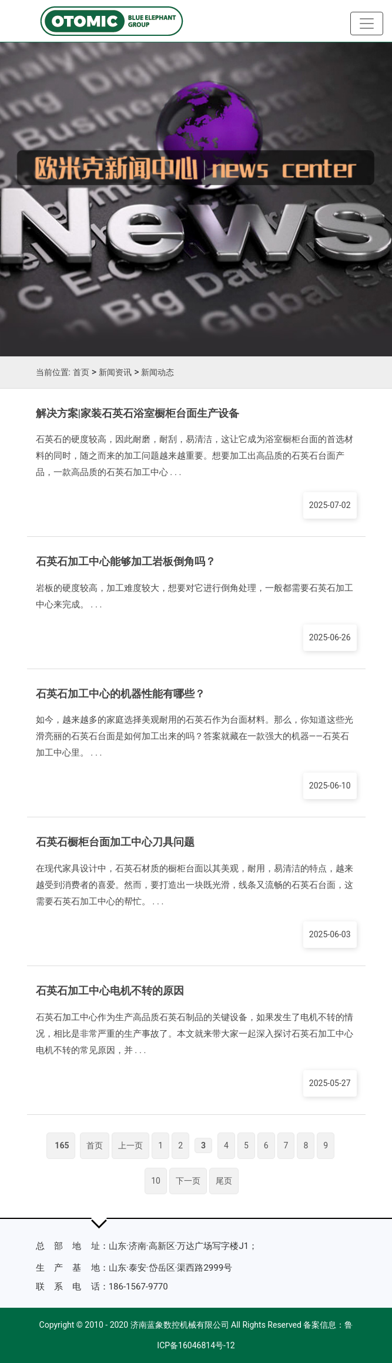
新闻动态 (157, 372)
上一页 (130, 1145)
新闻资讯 (115, 372)
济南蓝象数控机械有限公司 (179, 1324)
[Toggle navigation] (366, 23)
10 (155, 1180)
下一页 (188, 1180)
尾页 (224, 1180)
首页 (81, 372)
